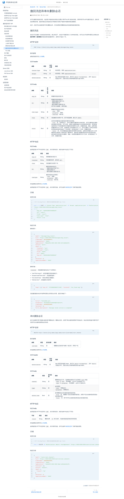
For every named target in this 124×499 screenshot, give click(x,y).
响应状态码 (69, 187)
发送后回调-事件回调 (9, 90)
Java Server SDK (8, 71)
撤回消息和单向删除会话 (12, 48)
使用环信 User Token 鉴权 (11, 18)
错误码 (6, 79)
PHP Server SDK (8, 73)
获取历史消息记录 (10, 46)
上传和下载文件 (9, 43)
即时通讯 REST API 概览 (10, 26)
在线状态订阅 (7, 62)
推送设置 (6, 31)
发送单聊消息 (9, 36)
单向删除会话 (108, 31)
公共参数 (41, 56)
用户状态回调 (7, 87)
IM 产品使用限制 (8, 20)
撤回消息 (107, 22)
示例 (107, 28)
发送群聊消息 (9, 38)
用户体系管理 (7, 28)
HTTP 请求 (108, 24)
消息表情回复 (7, 65)
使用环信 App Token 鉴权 (11, 15)
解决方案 (65, 2)
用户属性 (6, 53)
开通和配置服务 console (10, 13)
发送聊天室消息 (9, 41)
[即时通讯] (59, 2)
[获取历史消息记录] (49, 491)
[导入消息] (83, 491)
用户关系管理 (7, 55)
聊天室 (6, 60)
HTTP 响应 (108, 26)
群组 (5, 58)
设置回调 (6, 85)
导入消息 (7, 50)
